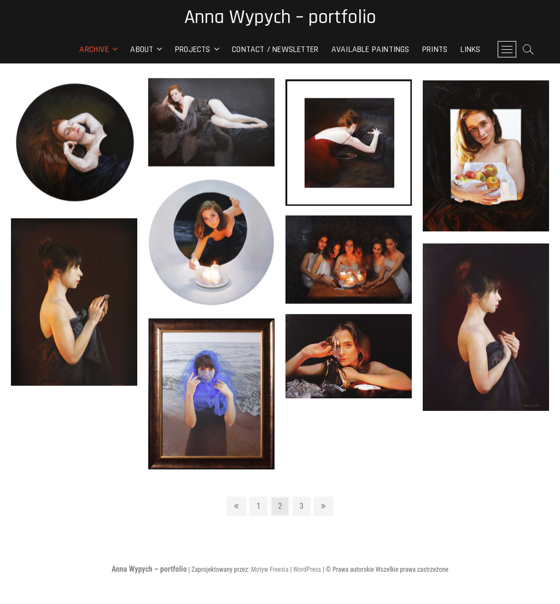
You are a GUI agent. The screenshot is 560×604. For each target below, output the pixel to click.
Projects (193, 49)
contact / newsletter (275, 49)
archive (93, 49)
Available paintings (370, 49)
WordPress (307, 569)
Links (470, 49)
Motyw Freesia (270, 569)
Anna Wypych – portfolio (280, 17)
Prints (434, 49)
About (141, 49)
